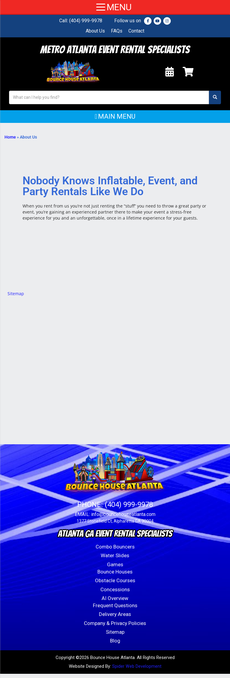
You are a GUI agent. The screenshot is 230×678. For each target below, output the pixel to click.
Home (10, 141)
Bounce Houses (115, 576)
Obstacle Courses (115, 585)
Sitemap (16, 298)
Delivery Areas (115, 618)
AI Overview (115, 602)
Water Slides (115, 560)
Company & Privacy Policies (115, 627)
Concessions (115, 594)
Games (115, 569)
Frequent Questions (115, 610)
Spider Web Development (136, 670)
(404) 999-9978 (85, 20)
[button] (115, 120)
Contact (136, 31)
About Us (95, 31)
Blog (115, 645)
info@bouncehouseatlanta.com (123, 518)
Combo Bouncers (115, 551)
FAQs (116, 31)
